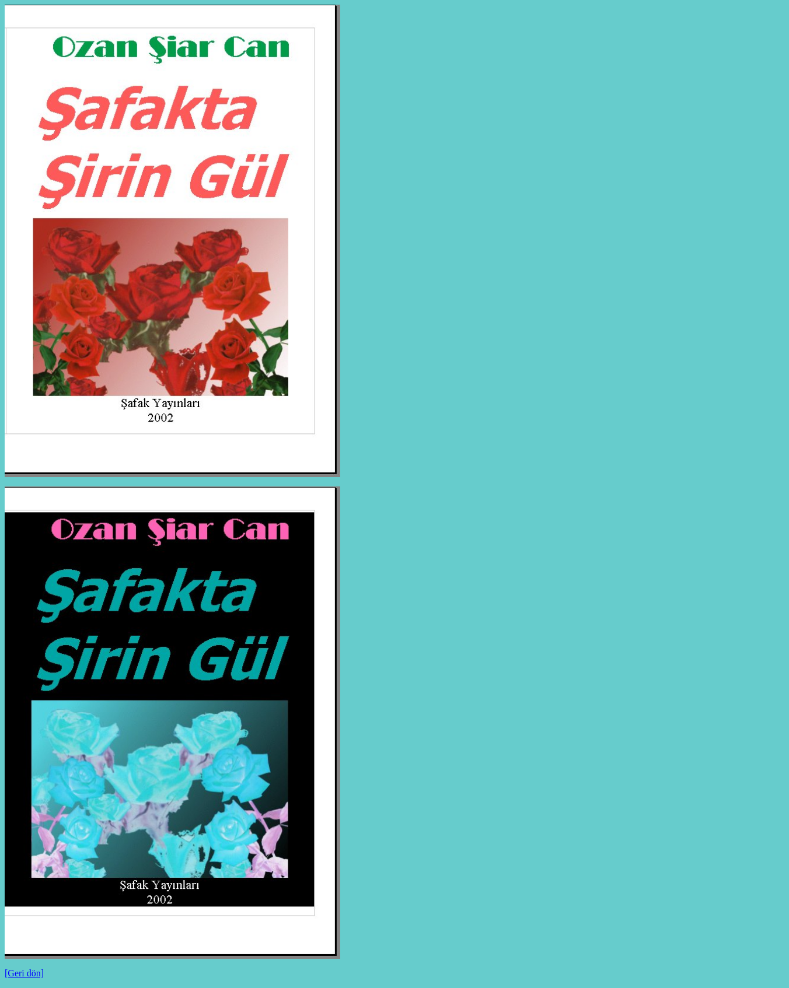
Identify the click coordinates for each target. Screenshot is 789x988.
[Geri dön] (24, 973)
